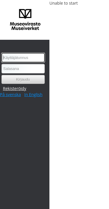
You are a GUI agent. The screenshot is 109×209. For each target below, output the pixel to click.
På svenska (10, 94)
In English (33, 94)
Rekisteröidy (14, 88)
